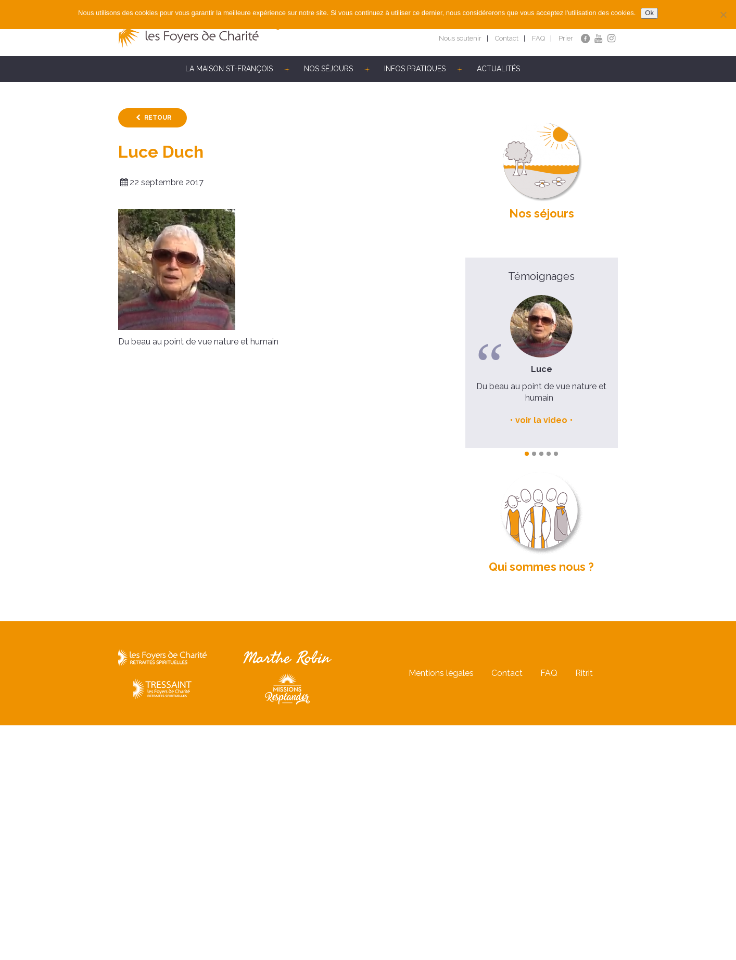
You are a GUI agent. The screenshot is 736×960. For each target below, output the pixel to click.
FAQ (538, 38)
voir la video (541, 420)
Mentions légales (441, 673)
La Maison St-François (229, 69)
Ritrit (584, 673)
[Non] (723, 14)
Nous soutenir (460, 38)
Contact (506, 38)
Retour (157, 117)
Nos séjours (328, 69)
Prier (566, 38)
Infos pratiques (415, 69)
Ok (649, 13)
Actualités (498, 69)
